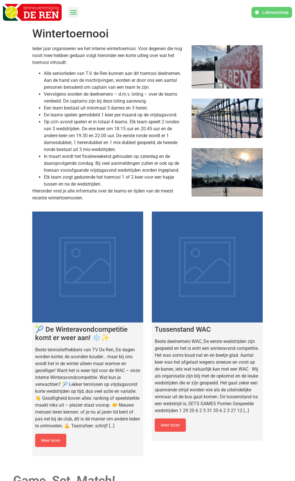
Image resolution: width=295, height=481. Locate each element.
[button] (73, 12)
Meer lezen (50, 440)
